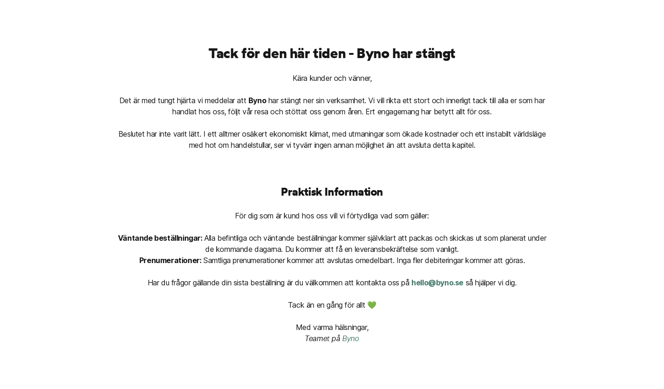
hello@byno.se (437, 282)
